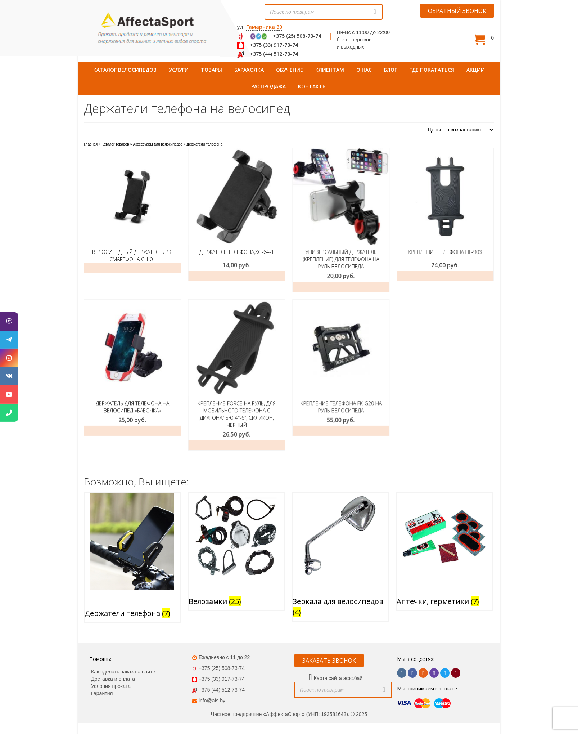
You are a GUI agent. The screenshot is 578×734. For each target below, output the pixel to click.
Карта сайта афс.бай (338, 658)
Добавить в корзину (219, 276)
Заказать (392, 276)
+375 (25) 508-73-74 (297, 35)
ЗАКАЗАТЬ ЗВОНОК (329, 641)
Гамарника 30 (264, 26)
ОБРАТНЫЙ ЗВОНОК (457, 11)
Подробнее (132, 268)
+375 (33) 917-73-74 (274, 44)
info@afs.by (212, 681)
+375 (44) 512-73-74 (274, 53)
